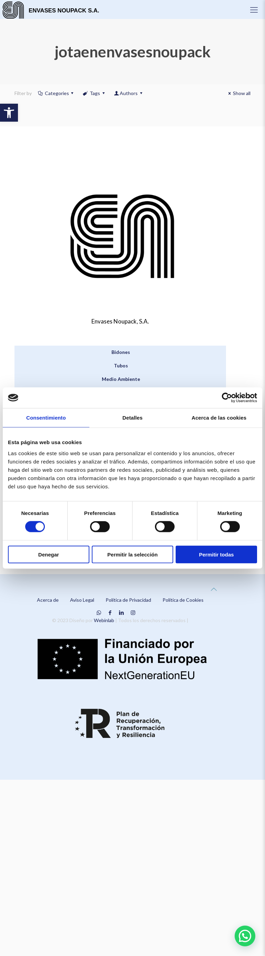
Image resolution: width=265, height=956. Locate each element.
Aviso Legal (82, 600)
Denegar (48, 554)
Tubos (121, 365)
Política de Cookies (183, 600)
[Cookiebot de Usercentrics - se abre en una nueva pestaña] (227, 398)
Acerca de (48, 600)
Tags (94, 93)
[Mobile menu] (254, 10)
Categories (56, 93)
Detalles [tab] (132, 418)
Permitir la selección (132, 554)
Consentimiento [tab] (46, 418)
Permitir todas (216, 554)
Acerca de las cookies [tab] (219, 418)
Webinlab (104, 620)
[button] (9, 113)
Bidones (120, 352)
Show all (238, 93)
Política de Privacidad (128, 600)
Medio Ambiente (121, 379)
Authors (128, 93)
